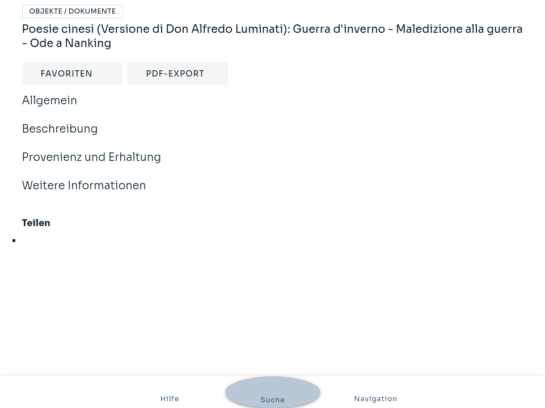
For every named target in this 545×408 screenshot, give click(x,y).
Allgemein (50, 108)
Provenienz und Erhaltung (92, 165)
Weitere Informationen (84, 193)
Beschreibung (60, 136)
